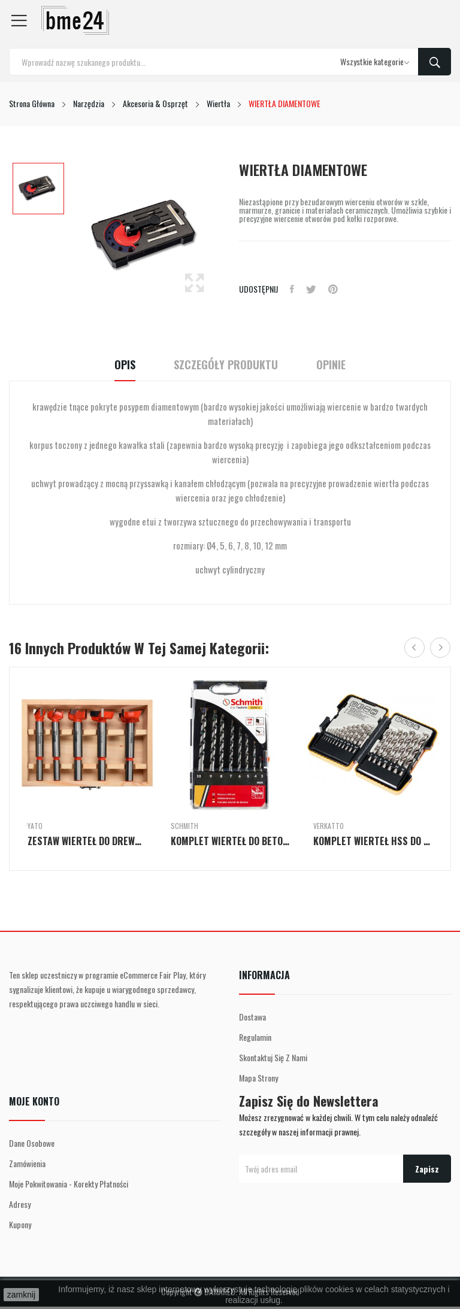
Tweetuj (311, 289)
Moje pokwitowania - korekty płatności (68, 1183)
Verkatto (328, 826)
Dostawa (252, 1016)
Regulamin (255, 1037)
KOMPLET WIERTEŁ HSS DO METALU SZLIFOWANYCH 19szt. (372, 841)
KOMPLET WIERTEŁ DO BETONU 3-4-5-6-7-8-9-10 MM (230, 841)
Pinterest (333, 289)
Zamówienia (27, 1163)
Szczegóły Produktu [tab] (226, 364)
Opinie (331, 364)
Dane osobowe (32, 1143)
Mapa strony (258, 1077)
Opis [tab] (124, 364)
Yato (35, 826)
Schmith (184, 826)
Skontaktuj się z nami (273, 1057)
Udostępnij (292, 289)
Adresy (20, 1204)
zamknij (21, 1294)
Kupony (20, 1224)
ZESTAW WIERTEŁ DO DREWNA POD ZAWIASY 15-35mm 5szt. (87, 841)
